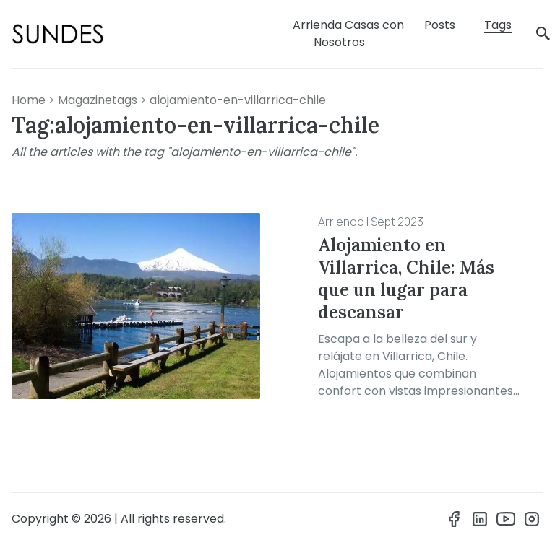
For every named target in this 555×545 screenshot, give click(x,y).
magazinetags (97, 100)
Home (29, 100)
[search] (543, 34)
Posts (439, 25)
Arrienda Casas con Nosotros (348, 34)
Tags (498, 25)
